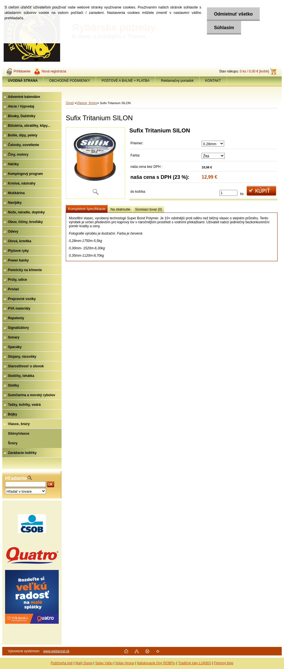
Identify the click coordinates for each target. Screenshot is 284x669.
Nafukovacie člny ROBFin (156, 663)
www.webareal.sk (56, 651)
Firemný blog (223, 663)
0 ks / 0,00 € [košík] (254, 71)
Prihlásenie (22, 71)
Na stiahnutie (120, 209)
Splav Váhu (103, 663)
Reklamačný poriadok (177, 81)
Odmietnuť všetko (233, 14)
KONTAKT (213, 81)
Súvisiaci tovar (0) (148, 209)
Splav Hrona (124, 663)
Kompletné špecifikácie (86, 209)
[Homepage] (22, 80)
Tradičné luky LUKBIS (194, 663)
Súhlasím (224, 27)
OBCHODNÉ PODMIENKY (69, 81)
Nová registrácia (53, 71)
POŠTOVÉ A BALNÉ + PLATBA (125, 81)
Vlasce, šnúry (87, 103)
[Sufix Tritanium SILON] (95, 163)
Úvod (70, 103)
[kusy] (228, 193)
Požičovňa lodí (62, 663)
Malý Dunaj (83, 663)
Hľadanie (16, 478)
